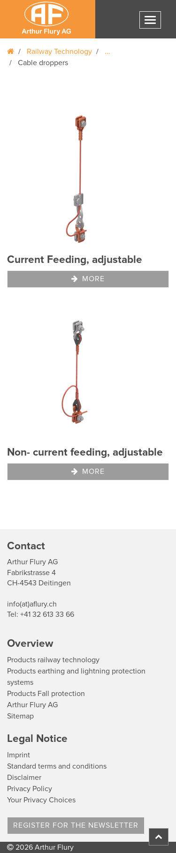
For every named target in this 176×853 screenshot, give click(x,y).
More (88, 279)
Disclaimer (24, 777)
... (107, 51)
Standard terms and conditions (57, 766)
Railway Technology (59, 51)
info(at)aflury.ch (32, 604)
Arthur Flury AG (32, 705)
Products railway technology (53, 660)
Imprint (18, 755)
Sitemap (20, 716)
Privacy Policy (29, 788)
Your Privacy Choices (41, 800)
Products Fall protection (46, 693)
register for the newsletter (75, 825)
